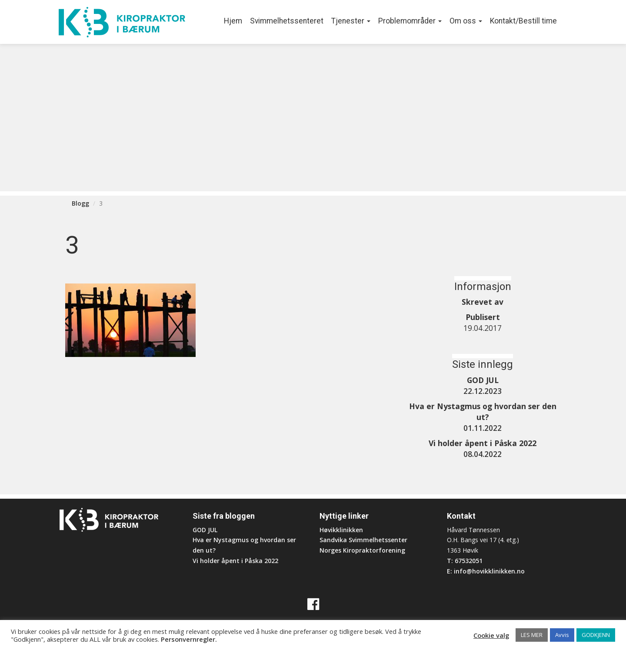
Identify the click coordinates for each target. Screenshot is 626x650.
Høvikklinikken (341, 530)
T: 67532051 (465, 561)
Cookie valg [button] (491, 635)
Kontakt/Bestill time (523, 21)
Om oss (466, 21)
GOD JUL (205, 530)
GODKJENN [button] (596, 635)
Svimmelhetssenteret (286, 21)
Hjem (233, 21)
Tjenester (350, 21)
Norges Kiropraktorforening (362, 550)
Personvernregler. (189, 639)
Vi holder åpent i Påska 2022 (235, 561)
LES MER (532, 635)
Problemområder (410, 21)
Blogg (80, 203)
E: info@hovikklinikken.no (486, 571)
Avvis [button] (562, 635)
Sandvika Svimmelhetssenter (363, 540)
